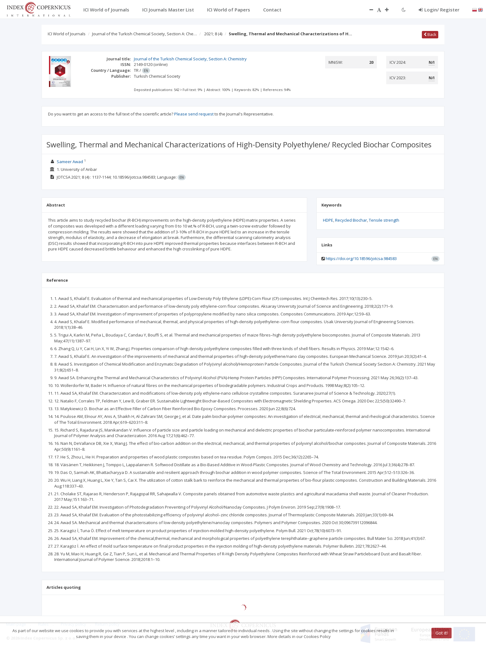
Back (430, 34)
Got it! (441, 633)
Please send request (194, 114)
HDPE (328, 220)
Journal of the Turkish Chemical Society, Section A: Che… (144, 34)
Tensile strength (384, 220)
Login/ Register (439, 10)
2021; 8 (213, 34)
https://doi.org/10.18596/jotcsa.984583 (361, 258)
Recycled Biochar (351, 220)
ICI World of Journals (67, 34)
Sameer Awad (70, 161)
